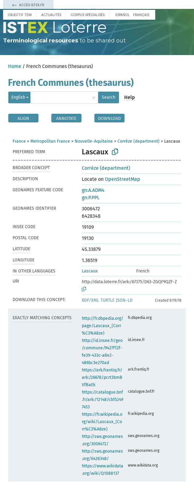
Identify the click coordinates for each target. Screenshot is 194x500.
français (141, 15)
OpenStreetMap (122, 179)
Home (14, 66)
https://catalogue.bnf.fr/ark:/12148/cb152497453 (102, 400)
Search (108, 97)
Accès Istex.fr (28, 5)
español (122, 15)
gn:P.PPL (91, 197)
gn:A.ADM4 (93, 190)
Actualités (51, 15)
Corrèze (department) (138, 141)
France (19, 141)
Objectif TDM (20, 15)
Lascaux (90, 271)
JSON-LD (124, 300)
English (18, 97)
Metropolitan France (50, 141)
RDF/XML (90, 300)
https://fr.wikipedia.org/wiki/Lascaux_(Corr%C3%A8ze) (102, 422)
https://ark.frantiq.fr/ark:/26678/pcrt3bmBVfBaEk (102, 377)
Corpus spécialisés (88, 15)
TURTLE (107, 300)
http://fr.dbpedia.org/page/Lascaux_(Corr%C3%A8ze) (102, 326)
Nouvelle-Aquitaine (94, 141)
